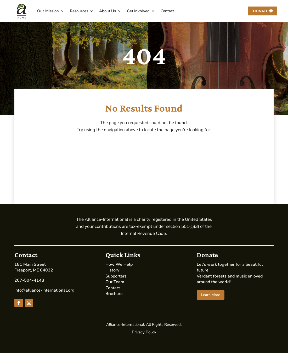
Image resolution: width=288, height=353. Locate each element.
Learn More (210, 294)
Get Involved (138, 11)
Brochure (114, 294)
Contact (167, 11)
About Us (107, 11)
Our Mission (48, 11)
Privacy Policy (144, 332)
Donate (260, 11)
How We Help (119, 264)
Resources (79, 11)
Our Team (114, 282)
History (112, 270)
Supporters (116, 276)
